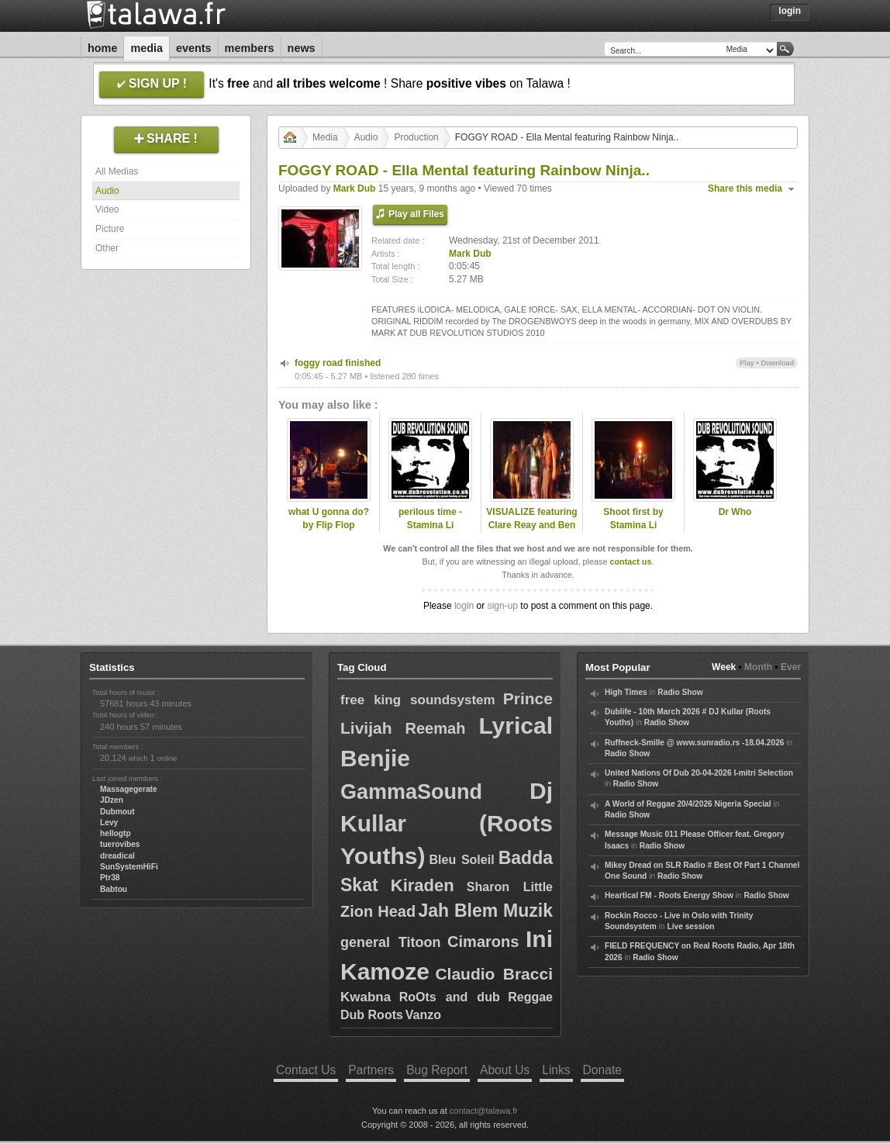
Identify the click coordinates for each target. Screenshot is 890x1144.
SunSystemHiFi (129, 866)
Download (777, 362)
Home (102, 48)
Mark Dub (354, 188)
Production (416, 137)
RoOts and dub (449, 997)
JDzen (111, 800)
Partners (371, 1070)
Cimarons (483, 941)
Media (146, 48)
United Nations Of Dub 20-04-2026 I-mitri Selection (699, 773)
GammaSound (411, 792)
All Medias (116, 171)
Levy (109, 822)
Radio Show (679, 692)
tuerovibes (120, 844)
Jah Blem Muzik (485, 910)
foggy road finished (338, 363)
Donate (602, 1070)
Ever (791, 667)
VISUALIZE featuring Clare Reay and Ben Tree (531, 525)
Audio (107, 190)
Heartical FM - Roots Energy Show (669, 895)
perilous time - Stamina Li (430, 518)
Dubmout (117, 811)
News (302, 48)
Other (107, 248)
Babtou (113, 889)
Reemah (435, 728)
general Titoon (390, 942)
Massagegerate (128, 789)
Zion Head (378, 911)
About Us (505, 1070)
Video (107, 209)
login (464, 605)
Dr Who (735, 511)
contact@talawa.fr (484, 1110)
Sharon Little (510, 886)
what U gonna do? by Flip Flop (328, 518)
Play (747, 362)
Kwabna (365, 997)
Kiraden (422, 885)
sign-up (503, 605)
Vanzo (423, 1014)
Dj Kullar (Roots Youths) (446, 823)
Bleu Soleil (462, 859)
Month (758, 667)
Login (789, 10)
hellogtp (115, 833)
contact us (630, 561)
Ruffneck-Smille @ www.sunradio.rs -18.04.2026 (695, 742)
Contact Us (306, 1070)
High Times (626, 692)
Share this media (745, 188)
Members (249, 48)
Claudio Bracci (494, 974)
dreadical (117, 856)
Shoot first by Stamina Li (633, 518)
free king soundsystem (417, 700)
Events (194, 48)
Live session (690, 926)
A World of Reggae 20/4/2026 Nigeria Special (688, 804)
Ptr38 (109, 877)
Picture (109, 228)
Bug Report (436, 1070)
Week (724, 667)
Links (556, 1070)
